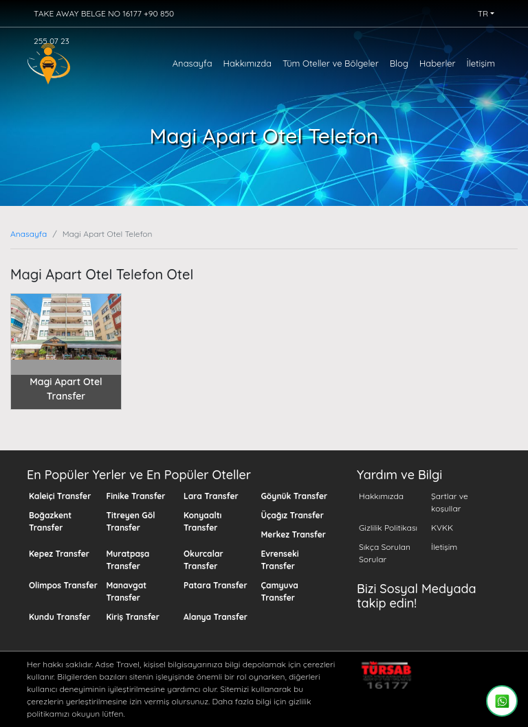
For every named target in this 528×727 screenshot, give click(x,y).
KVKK (442, 527)
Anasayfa (192, 63)
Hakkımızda (247, 63)
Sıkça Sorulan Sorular (384, 553)
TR (483, 13)
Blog (399, 63)
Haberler (437, 63)
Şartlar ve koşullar (449, 502)
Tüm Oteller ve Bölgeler (331, 63)
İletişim (481, 63)
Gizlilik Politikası (388, 527)
